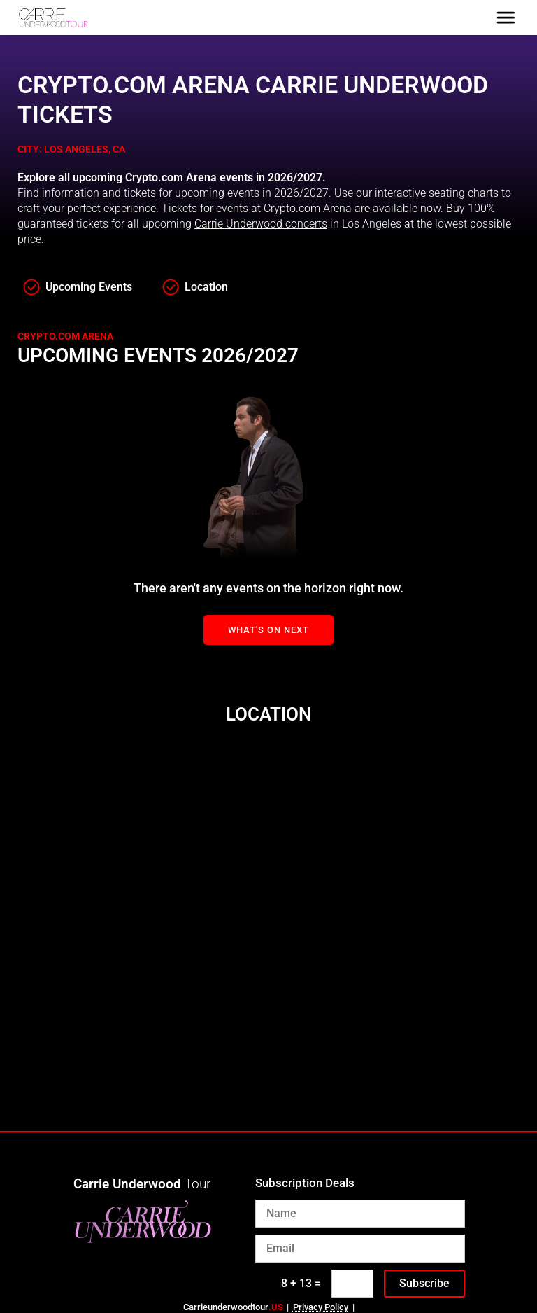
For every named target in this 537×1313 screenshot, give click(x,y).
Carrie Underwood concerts (260, 223)
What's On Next (268, 630)
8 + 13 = (301, 1283)
